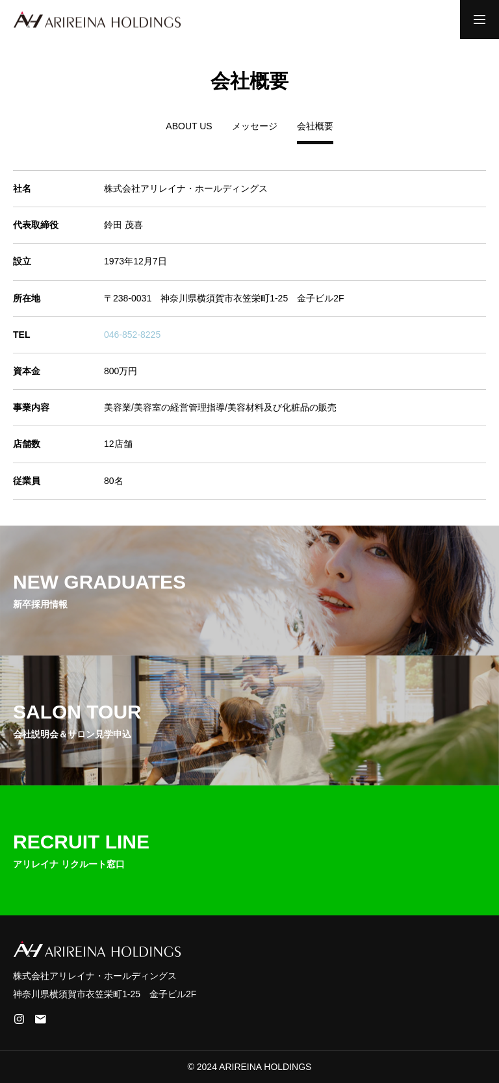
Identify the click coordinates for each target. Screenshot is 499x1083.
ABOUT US (189, 126)
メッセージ (254, 126)
